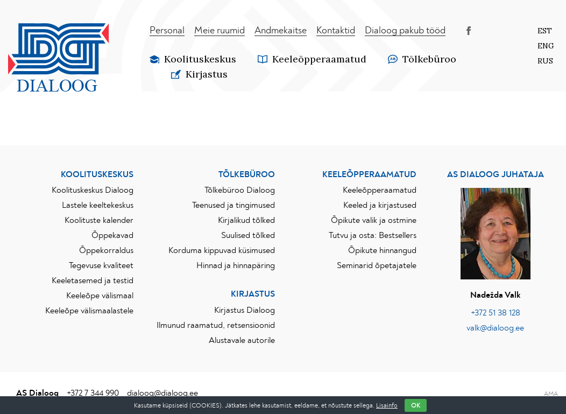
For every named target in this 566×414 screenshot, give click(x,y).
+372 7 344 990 (93, 393)
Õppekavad (112, 235)
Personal (167, 31)
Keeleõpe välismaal (99, 295)
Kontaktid (335, 31)
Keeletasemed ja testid (92, 280)
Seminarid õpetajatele (376, 265)
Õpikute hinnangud (382, 250)
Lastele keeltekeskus (97, 205)
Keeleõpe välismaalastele (89, 310)
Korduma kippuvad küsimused (221, 250)
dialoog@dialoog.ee (162, 393)
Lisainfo (387, 405)
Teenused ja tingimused (233, 205)
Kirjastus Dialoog (244, 310)
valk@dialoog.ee (495, 328)
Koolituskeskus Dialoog (92, 190)
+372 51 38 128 (495, 312)
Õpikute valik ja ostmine (373, 220)
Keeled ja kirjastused (379, 205)
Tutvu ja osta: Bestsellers (372, 235)
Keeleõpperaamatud (379, 190)
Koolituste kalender (99, 220)
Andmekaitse (280, 31)
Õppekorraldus (106, 250)
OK (415, 405)
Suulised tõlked (248, 235)
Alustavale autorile (242, 340)
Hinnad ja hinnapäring (235, 265)
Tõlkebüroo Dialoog (239, 190)
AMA (551, 393)
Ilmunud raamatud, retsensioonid (216, 325)
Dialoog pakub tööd (405, 31)
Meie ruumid (219, 31)
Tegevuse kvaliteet (101, 265)
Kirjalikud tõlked (246, 220)
